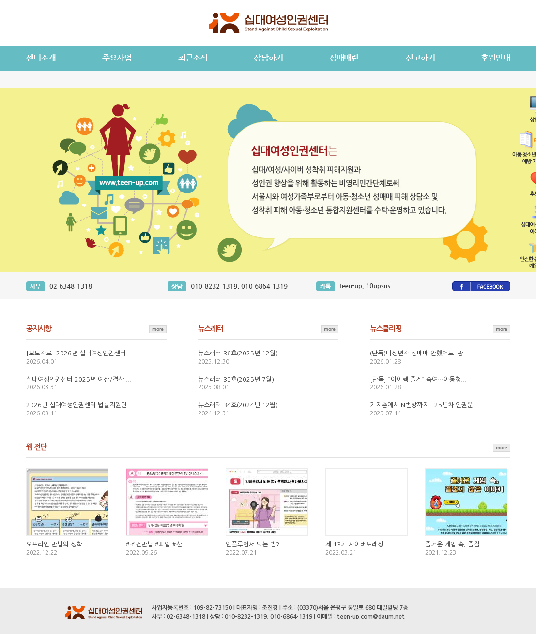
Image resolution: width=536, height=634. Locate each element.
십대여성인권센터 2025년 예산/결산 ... (79, 379)
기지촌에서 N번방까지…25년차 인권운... (424, 405)
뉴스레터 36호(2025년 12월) (238, 353)
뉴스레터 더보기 (329, 328)
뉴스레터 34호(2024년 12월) (238, 405)
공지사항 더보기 (158, 328)
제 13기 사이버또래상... (357, 544)
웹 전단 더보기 (501, 447)
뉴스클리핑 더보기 (501, 328)
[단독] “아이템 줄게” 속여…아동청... (418, 379)
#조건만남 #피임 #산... (157, 544)
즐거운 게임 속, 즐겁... (455, 544)
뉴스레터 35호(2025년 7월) (236, 379)
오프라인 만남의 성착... (57, 544)
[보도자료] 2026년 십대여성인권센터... (79, 353)
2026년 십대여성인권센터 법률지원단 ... (80, 405)
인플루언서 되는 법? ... (256, 544)
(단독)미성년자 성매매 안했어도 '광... (419, 353)
